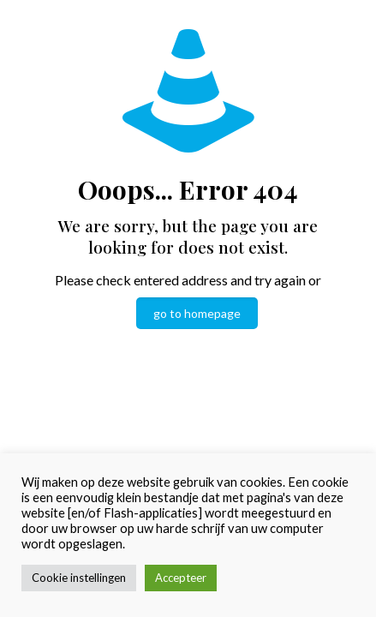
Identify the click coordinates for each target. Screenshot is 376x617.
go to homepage (197, 313)
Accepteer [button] (180, 577)
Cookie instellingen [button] (79, 577)
